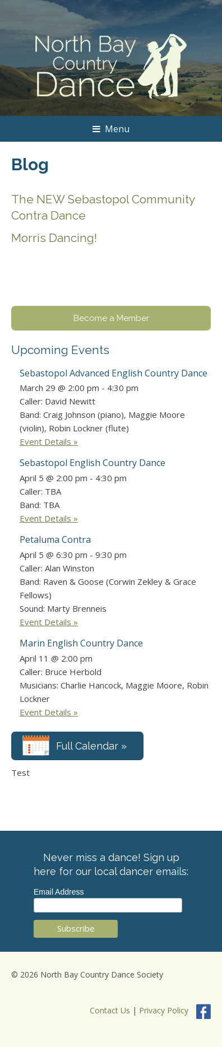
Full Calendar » (91, 746)
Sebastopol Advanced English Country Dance (113, 373)
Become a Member (111, 318)
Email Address (59, 891)
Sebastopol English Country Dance (92, 463)
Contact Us (110, 1011)
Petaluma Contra (55, 539)
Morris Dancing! (54, 238)
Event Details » (49, 441)
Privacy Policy (163, 1011)
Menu (111, 129)
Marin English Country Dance (81, 643)
